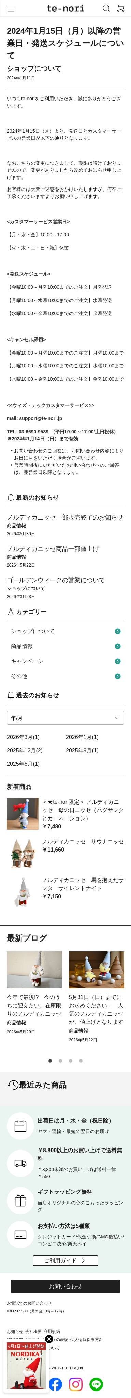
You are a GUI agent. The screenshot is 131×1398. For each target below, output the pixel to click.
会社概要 (33, 1331)
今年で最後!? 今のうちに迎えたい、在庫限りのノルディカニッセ (34, 1005)
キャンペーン (66, 661)
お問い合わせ (65, 1286)
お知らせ (15, 1331)
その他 (66, 676)
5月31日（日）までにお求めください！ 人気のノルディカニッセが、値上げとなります (96, 1009)
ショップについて (66, 631)
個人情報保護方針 (86, 1340)
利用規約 (52, 1331)
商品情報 (66, 646)
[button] (50, 1061)
